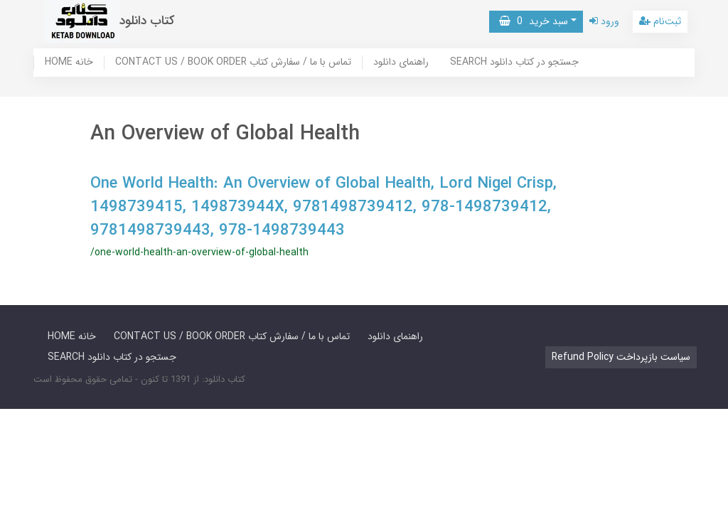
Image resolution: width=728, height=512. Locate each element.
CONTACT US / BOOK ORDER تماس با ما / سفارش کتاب (233, 62)
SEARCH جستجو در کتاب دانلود (514, 62)
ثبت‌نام (660, 21)
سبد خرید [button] (533, 21)
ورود (604, 21)
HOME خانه (69, 62)
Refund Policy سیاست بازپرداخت (621, 357)
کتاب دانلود (147, 21)
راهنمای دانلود (401, 62)
